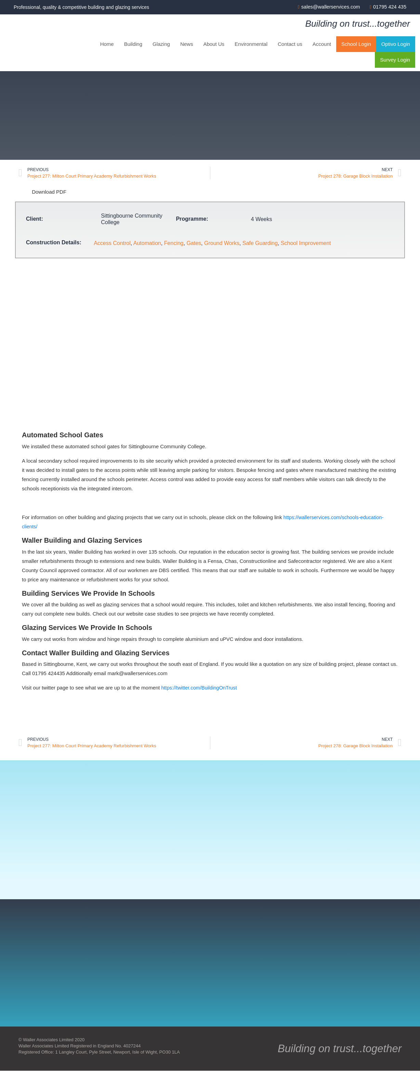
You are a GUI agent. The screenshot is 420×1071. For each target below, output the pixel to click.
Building (133, 44)
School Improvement (306, 243)
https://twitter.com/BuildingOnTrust (200, 688)
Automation (147, 243)
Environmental (251, 44)
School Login (356, 44)
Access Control (112, 243)
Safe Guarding (260, 243)
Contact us (290, 44)
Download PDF (42, 192)
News (186, 44)
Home (107, 44)
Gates (193, 243)
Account (322, 44)
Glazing (161, 44)
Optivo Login (395, 44)
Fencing (174, 243)
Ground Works (221, 243)
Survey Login (395, 60)
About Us (213, 44)
